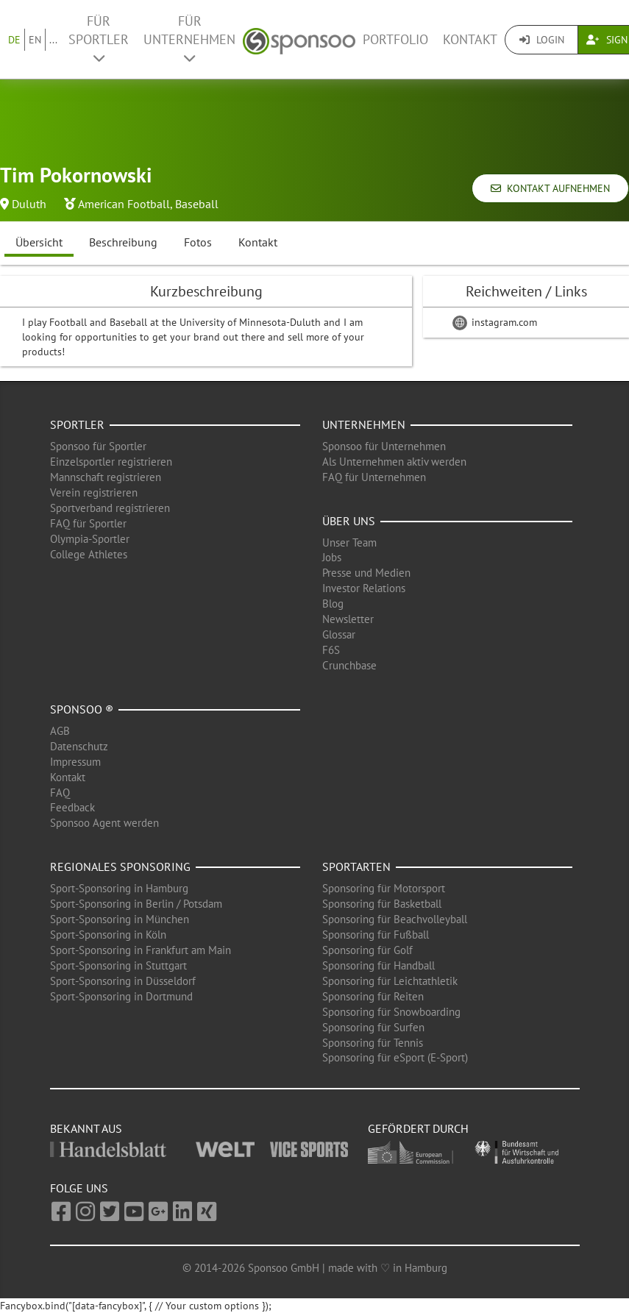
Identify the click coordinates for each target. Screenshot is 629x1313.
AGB (60, 731)
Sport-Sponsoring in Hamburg (119, 888)
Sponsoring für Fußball (375, 935)
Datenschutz (79, 746)
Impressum (75, 762)
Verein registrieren (94, 492)
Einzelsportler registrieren (111, 462)
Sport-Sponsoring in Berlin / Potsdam (136, 904)
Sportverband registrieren (110, 508)
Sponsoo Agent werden (104, 823)
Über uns (348, 520)
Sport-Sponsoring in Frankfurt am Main (140, 950)
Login (541, 39)
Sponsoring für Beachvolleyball (394, 919)
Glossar (338, 634)
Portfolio (395, 39)
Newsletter (348, 619)
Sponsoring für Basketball (381, 904)
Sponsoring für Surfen (373, 1027)
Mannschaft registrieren (105, 477)
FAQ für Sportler (88, 523)
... (53, 39)
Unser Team (349, 542)
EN (35, 39)
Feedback (72, 807)
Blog (333, 604)
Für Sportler (98, 39)
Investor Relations (363, 588)
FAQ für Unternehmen (374, 477)
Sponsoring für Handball (378, 965)
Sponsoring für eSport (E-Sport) (395, 1057)
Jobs (331, 557)
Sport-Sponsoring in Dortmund (121, 996)
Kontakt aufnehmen (550, 188)
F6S (331, 650)
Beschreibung (123, 242)
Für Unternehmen (189, 39)
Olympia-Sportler (89, 539)
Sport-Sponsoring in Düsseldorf (123, 981)
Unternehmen (363, 424)
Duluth (29, 203)
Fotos (198, 242)
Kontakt (470, 39)
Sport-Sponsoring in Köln (108, 935)
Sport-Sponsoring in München (119, 919)
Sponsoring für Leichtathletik (390, 981)
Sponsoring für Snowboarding (391, 1012)
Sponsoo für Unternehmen (384, 446)
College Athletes (88, 554)
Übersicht (39, 242)
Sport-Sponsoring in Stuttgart (118, 965)
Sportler (77, 424)
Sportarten (356, 866)
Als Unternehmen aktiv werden (394, 462)
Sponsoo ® (81, 709)
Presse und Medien (366, 573)
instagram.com (494, 322)
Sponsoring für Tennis (372, 1043)
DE (14, 39)
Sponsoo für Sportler (98, 446)
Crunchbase (349, 665)
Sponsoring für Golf (367, 950)
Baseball (196, 203)
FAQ (60, 793)
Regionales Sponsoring (120, 866)
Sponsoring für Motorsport (383, 888)
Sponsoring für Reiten (373, 996)
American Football (124, 203)
